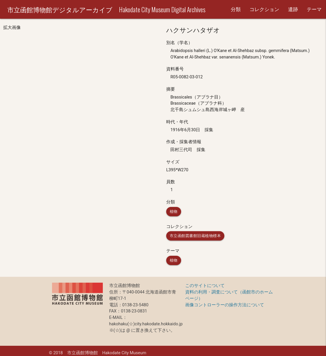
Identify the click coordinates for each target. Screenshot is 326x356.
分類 (236, 9)
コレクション (264, 9)
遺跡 (293, 9)
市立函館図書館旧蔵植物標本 (195, 236)
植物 (174, 211)
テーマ (314, 9)
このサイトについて (205, 285)
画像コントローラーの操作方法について (224, 305)
